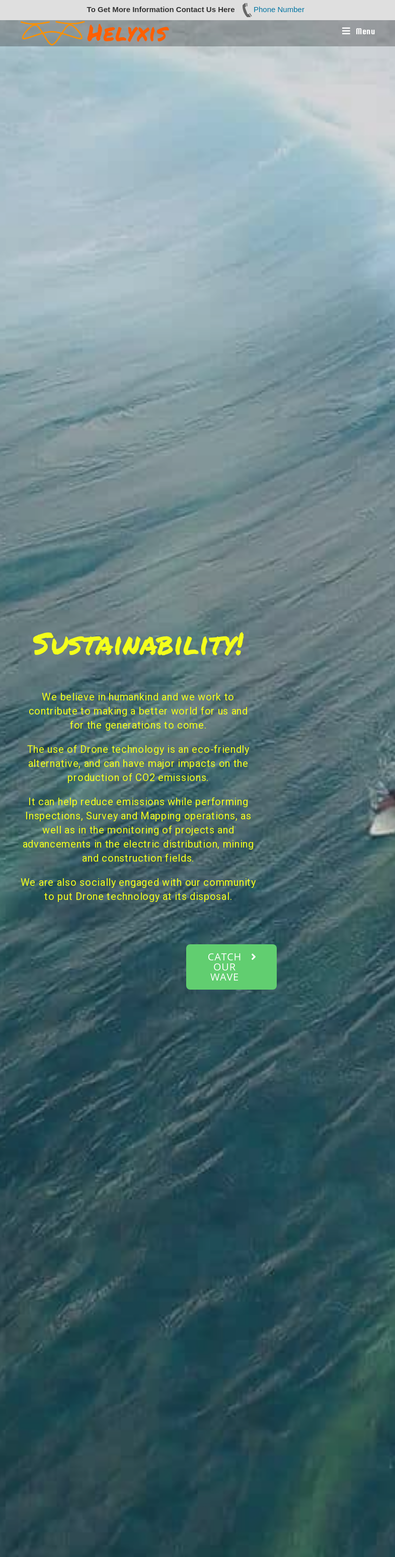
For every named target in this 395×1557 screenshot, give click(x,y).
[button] (231, 967)
